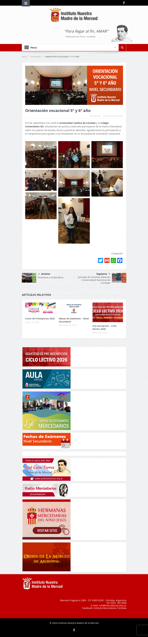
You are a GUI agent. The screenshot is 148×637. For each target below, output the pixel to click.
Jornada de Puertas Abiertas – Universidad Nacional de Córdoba (94, 280)
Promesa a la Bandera (50, 277)
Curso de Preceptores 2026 (40, 318)
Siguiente (103, 274)
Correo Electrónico (113, 116)
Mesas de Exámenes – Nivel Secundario (74, 320)
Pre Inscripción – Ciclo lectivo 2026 (105, 327)
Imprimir (96, 116)
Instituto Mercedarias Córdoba (109, 608)
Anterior (44, 274)
